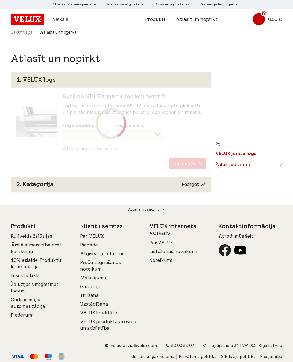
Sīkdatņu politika (238, 356)
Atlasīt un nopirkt (197, 19)
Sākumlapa (22, 32)
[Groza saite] (265, 19)
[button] (158, 19)
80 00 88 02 (180, 345)
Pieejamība (271, 356)
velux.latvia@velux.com (131, 345)
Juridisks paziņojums (153, 356)
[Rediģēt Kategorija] (194, 184)
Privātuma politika (197, 356)
